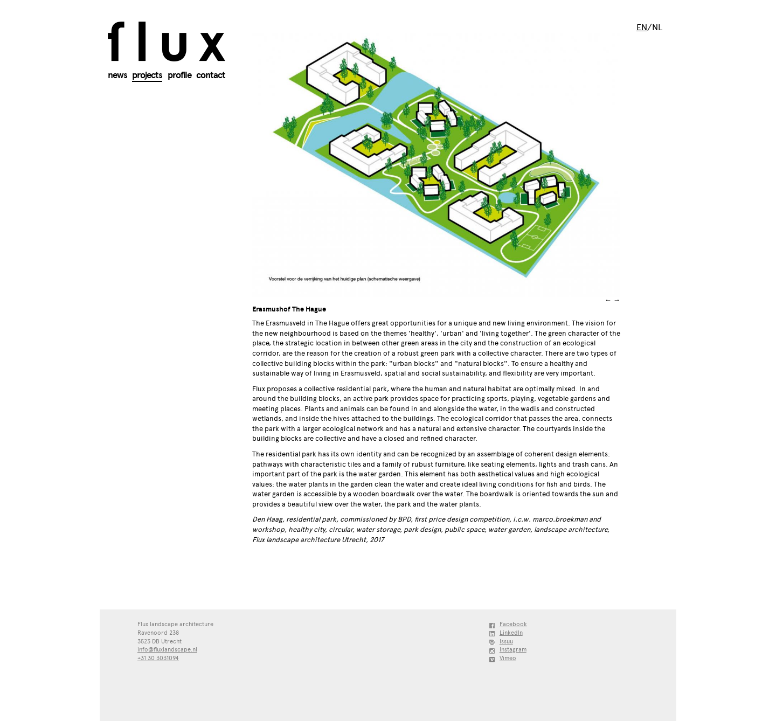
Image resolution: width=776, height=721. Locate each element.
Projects (147, 75)
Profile (179, 75)
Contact (210, 75)
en (641, 27)
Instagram (513, 649)
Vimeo (508, 658)
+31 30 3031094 (158, 658)
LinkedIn (511, 632)
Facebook (513, 624)
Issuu (506, 641)
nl (657, 27)
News (117, 75)
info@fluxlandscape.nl (167, 649)
